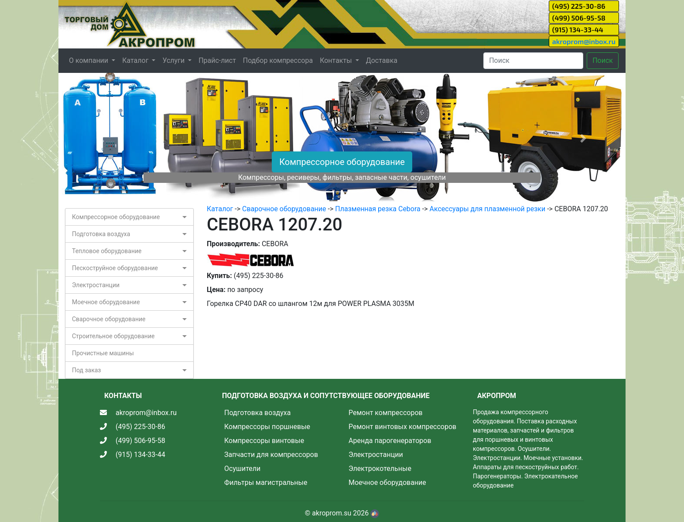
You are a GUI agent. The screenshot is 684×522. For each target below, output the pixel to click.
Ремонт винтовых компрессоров (402, 426)
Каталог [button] (136, 60)
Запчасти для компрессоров (271, 454)
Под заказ (86, 370)
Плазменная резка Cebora (377, 209)
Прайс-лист (217, 60)
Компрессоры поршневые (267, 426)
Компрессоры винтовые (264, 440)
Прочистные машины (103, 353)
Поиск (602, 60)
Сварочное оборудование (109, 319)
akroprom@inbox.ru (584, 41)
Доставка (381, 60)
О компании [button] (89, 60)
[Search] (533, 60)
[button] (101, 138)
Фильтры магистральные (265, 482)
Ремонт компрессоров (386, 413)
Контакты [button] (336, 60)
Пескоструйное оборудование (115, 267)
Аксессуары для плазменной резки (488, 209)
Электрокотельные (380, 468)
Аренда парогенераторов (390, 440)
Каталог (220, 209)
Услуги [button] (174, 60)
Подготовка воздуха (101, 233)
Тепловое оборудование (107, 250)
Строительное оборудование (113, 336)
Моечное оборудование (106, 302)
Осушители (242, 468)
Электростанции (96, 285)
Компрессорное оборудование (342, 162)
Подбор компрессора (278, 60)
